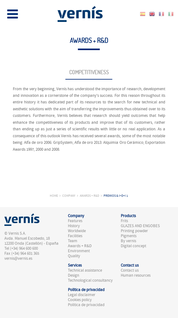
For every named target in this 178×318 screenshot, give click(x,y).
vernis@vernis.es (18, 258)
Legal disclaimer (81, 294)
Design (73, 275)
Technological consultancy (90, 280)
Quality (74, 255)
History (74, 225)
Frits (124, 220)
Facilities (75, 235)
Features (75, 220)
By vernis (128, 240)
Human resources (135, 275)
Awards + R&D (89, 196)
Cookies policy (80, 299)
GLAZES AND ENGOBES (140, 225)
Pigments (128, 235)
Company (68, 196)
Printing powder (134, 230)
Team (72, 240)
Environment (79, 250)
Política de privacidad (86, 304)
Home (54, 196)
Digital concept (133, 245)
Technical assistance (85, 270)
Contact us (130, 270)
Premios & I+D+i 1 (116, 196)
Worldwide (77, 230)
